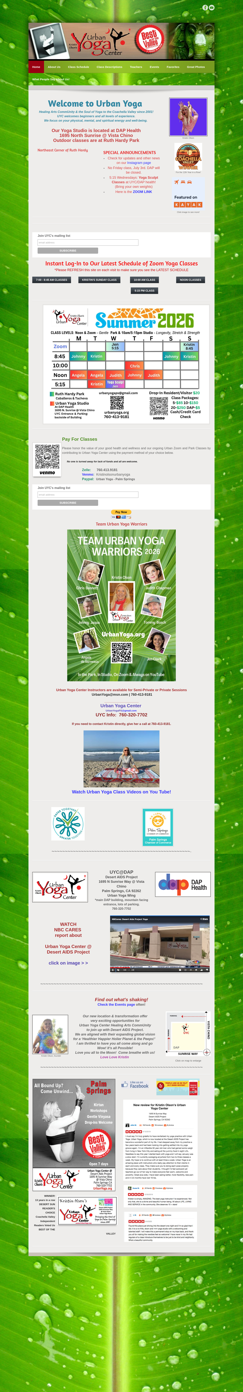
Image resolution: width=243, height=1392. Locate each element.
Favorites (173, 66)
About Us (54, 66)
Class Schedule (78, 66)
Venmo (77, 474)
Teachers (136, 66)
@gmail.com (129, 710)
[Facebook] (205, 7)
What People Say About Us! (50, 79)
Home (36, 66)
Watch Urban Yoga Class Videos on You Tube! (121, 791)
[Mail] (212, 7)
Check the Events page (116, 1004)
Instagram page (139, 163)
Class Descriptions (109, 66)
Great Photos (196, 66)
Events (154, 66)
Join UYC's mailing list (54, 235)
